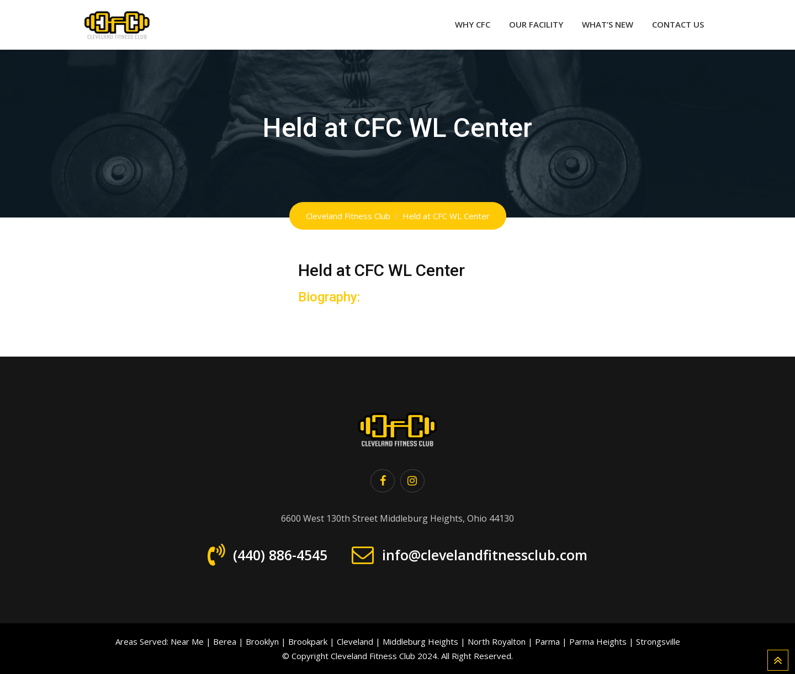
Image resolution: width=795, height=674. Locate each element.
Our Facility (536, 24)
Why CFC (472, 24)
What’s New (607, 24)
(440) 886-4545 (280, 554)
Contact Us (678, 24)
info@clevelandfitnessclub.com (484, 554)
